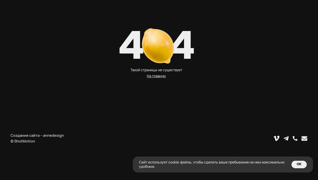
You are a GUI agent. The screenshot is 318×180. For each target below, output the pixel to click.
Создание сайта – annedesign (37, 135)
